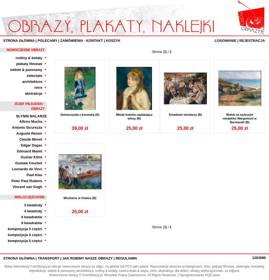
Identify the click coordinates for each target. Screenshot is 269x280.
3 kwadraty (33, 205)
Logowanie (225, 41)
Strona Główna (19, 41)
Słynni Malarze (31, 116)
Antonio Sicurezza (27, 127)
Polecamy (47, 41)
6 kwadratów (31, 217)
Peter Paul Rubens (26, 181)
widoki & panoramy (26, 70)
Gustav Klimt (31, 157)
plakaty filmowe (29, 64)
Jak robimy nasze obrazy (87, 258)
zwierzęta (34, 76)
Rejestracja (252, 41)
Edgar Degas (31, 145)
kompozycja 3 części (25, 229)
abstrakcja (33, 93)
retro (38, 88)
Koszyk (113, 41)
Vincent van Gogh (27, 187)
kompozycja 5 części (25, 241)
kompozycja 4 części (25, 235)
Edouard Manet (29, 151)
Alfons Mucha (30, 121)
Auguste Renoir (29, 133)
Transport (48, 258)
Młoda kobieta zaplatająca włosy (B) (134, 116)
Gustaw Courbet (28, 163)
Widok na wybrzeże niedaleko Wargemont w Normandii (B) (240, 118)
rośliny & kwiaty (29, 58)
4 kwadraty (33, 211)
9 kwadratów (31, 223)
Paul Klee (34, 175)
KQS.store (212, 275)
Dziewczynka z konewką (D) (80, 114)
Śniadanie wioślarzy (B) (185, 114)
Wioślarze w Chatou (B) (79, 198)
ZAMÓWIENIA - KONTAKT (81, 41)
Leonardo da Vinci (27, 169)
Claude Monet (30, 139)
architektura (32, 82)
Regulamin (126, 258)
